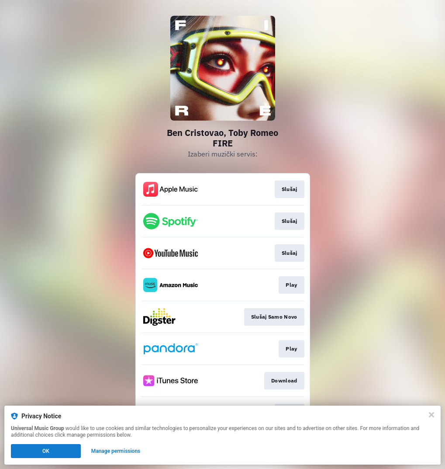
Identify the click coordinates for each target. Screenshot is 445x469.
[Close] (431, 415)
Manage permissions (116, 451)
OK (45, 451)
